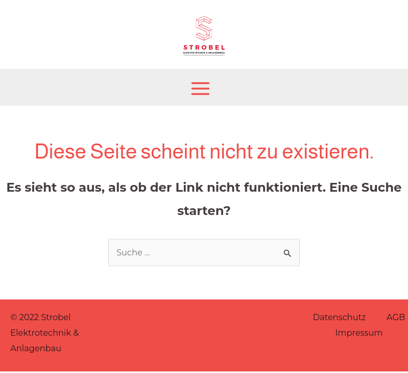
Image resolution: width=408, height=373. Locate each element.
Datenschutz (339, 317)
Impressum (359, 333)
